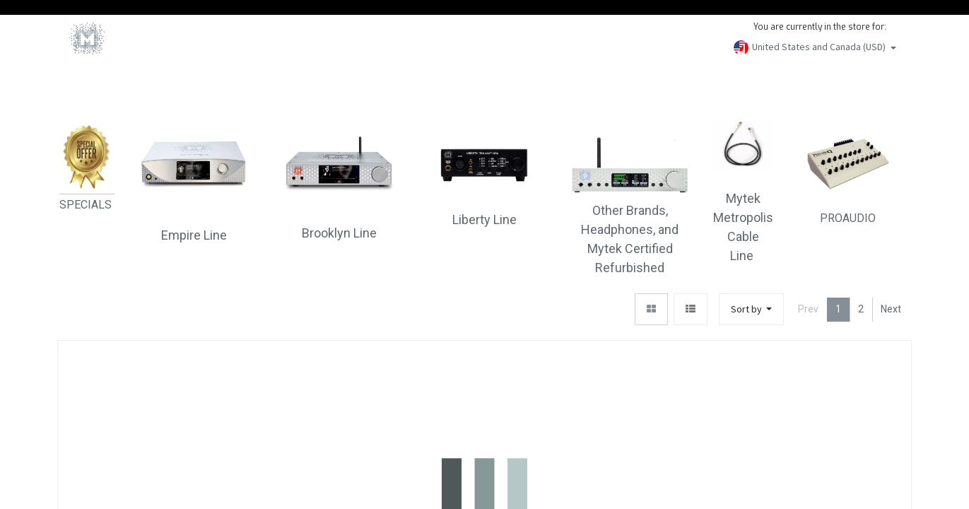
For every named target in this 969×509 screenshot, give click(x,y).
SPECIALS (86, 204)
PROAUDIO (848, 171)
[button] (752, 309)
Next (891, 309)
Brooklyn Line (339, 233)
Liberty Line (484, 219)
